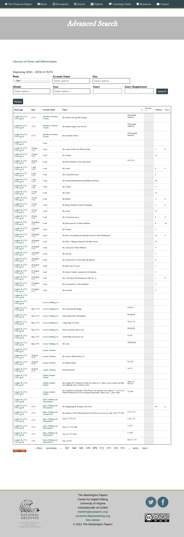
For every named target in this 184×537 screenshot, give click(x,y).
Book (16, 76)
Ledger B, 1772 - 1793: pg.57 (21, 350)
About (43, 4)
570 (88, 447)
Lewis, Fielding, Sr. (51, 302)
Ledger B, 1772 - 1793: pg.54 (21, 118)
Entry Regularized (136, 86)
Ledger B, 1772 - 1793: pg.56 (21, 296)
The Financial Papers (19, 4)
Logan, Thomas (49, 350)
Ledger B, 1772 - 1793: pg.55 (21, 143)
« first (38, 447)
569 (81, 447)
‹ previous (51, 447)
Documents (61, 4)
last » (145, 447)
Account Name (61, 76)
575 (122, 447)
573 (109, 447)
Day (95, 76)
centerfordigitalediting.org (93, 515)
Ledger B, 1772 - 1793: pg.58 (21, 401)
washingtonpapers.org (93, 511)
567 (67, 447)
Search (81, 4)
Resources (145, 4)
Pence (167, 110)
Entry (96, 86)
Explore (98, 4)
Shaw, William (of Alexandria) (50, 401)
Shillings (158, 110)
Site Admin (93, 519)
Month (17, 86)
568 (74, 447)
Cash (45, 143)
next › (136, 447)
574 (116, 447)
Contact (164, 4)
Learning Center (121, 4)
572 (102, 447)
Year (56, 86)
